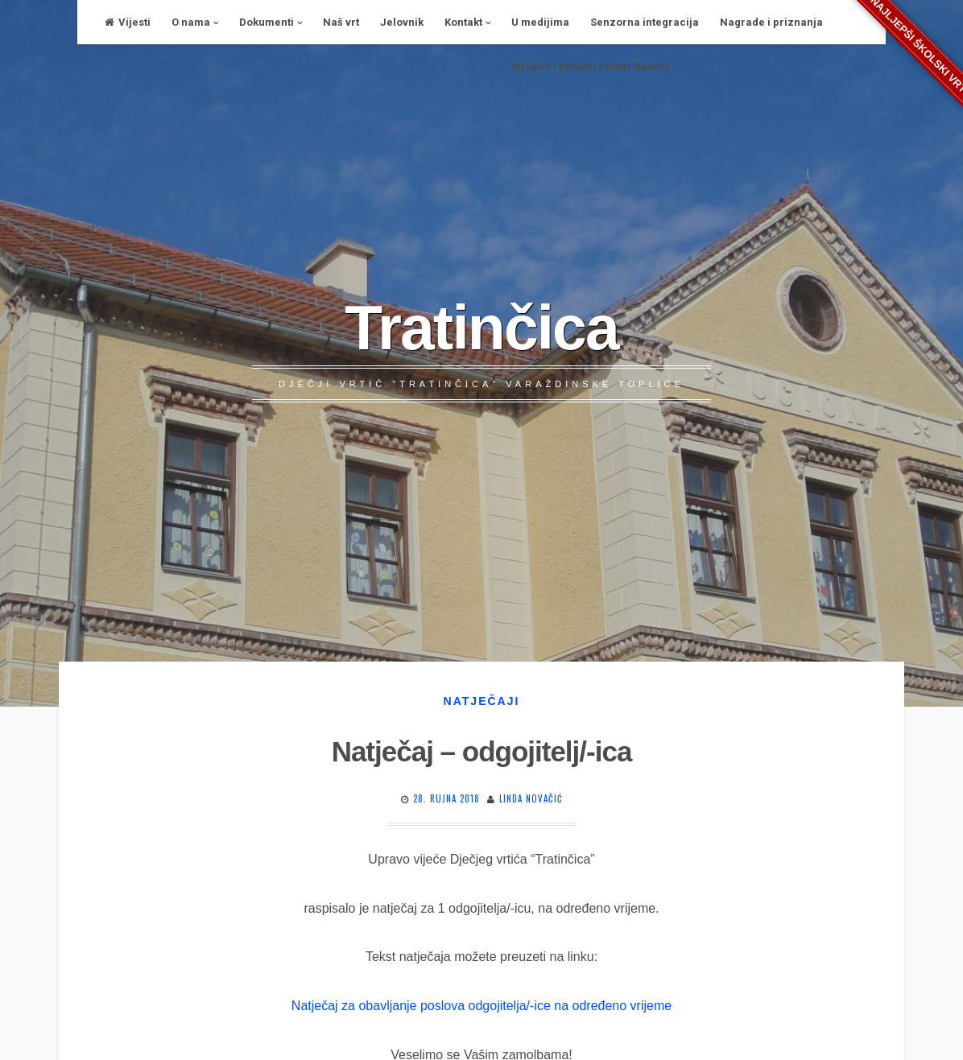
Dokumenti (266, 22)
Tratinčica (481, 327)
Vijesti (128, 22)
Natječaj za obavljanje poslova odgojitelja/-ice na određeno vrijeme (481, 1006)
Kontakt (463, 22)
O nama (191, 22)
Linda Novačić (531, 798)
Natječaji (482, 701)
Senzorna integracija (644, 22)
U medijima (540, 22)
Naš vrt (341, 22)
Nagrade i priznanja (771, 22)
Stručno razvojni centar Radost (590, 66)
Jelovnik (402, 22)
